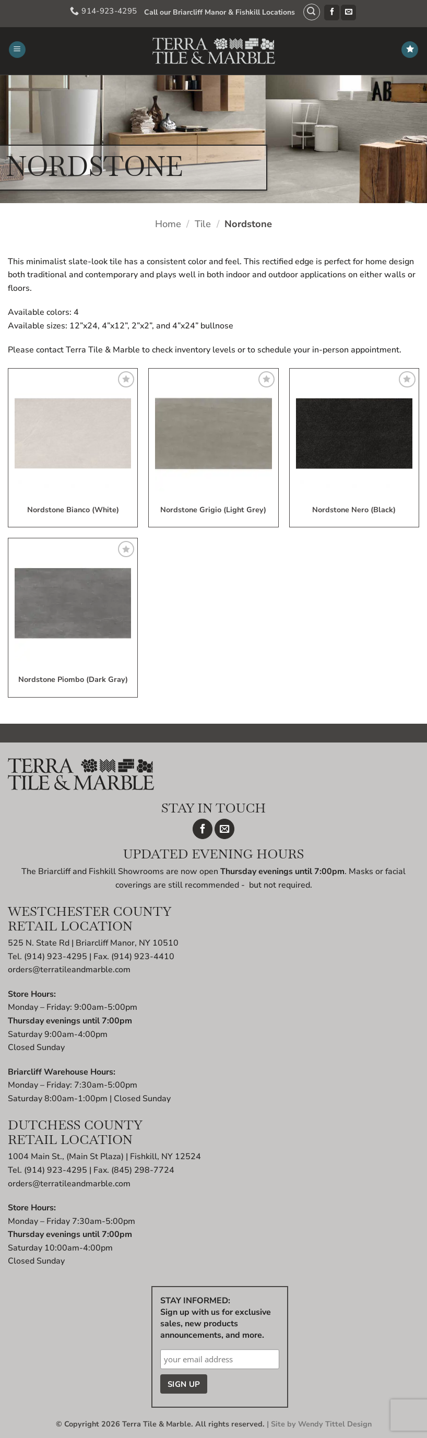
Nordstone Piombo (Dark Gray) (73, 680)
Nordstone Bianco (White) (73, 510)
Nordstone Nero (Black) (354, 510)
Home (168, 223)
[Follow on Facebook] (328, 12)
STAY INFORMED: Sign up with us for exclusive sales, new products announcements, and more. (215, 1318)
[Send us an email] (345, 12)
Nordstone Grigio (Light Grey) (213, 510)
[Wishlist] (409, 49)
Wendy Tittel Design (335, 1424)
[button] (308, 12)
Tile (203, 223)
